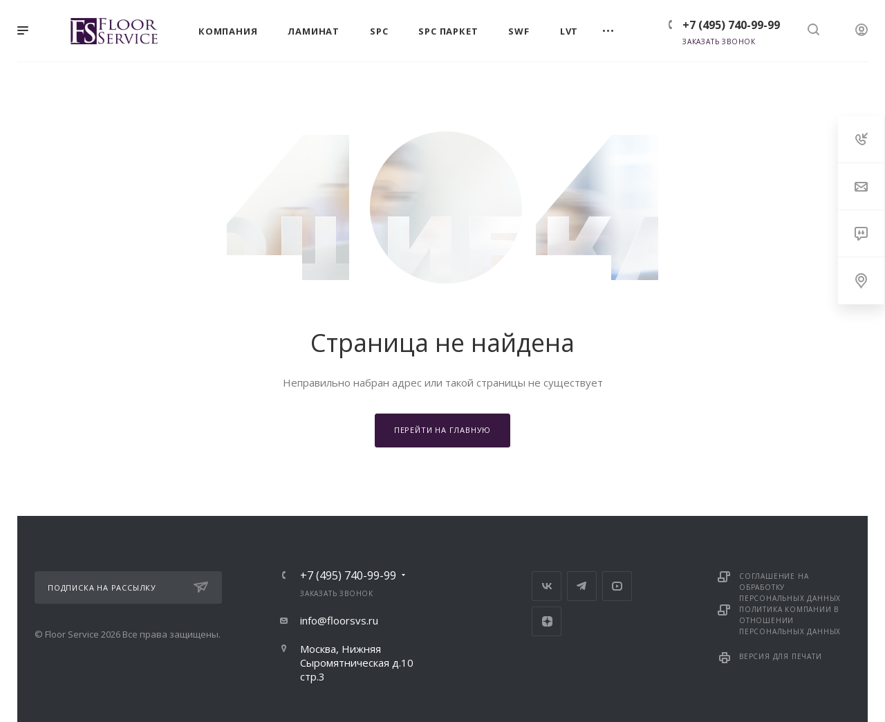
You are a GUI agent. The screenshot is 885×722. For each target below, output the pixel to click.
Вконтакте (546, 586)
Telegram (582, 586)
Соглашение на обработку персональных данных (790, 587)
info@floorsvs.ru (339, 620)
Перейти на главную (442, 430)
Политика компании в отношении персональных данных (790, 620)
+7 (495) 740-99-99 (731, 25)
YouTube (617, 586)
